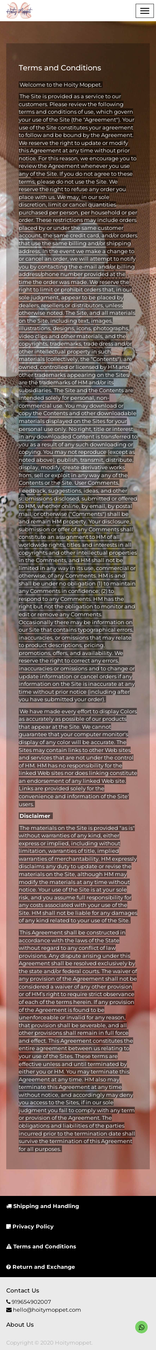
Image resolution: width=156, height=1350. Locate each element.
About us (20, 1324)
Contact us (22, 1290)
